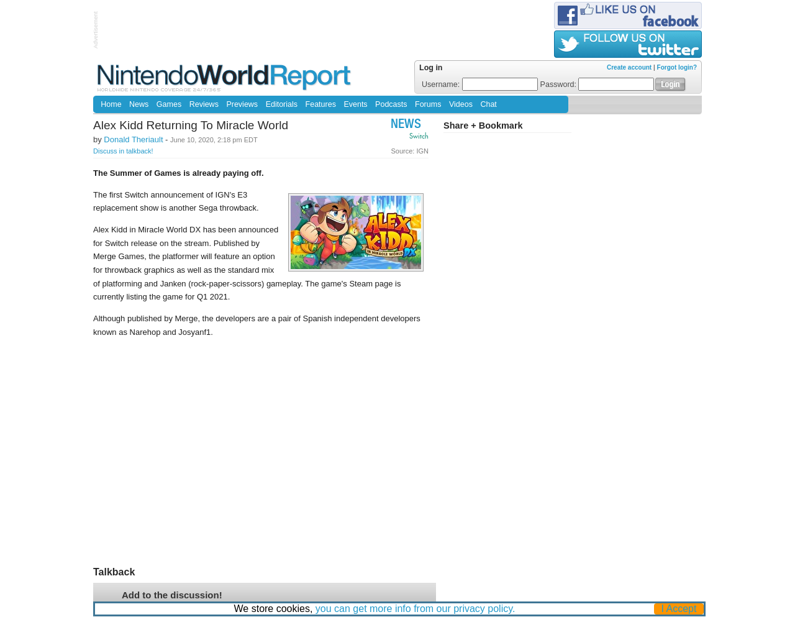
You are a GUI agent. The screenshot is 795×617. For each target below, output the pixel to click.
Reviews (204, 104)
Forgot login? (677, 67)
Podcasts (391, 104)
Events (355, 104)
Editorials (282, 104)
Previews (242, 104)
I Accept (679, 608)
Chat (488, 104)
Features (321, 104)
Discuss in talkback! (123, 151)
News (138, 104)
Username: (480, 84)
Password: (597, 84)
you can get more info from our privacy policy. (416, 608)
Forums (428, 104)
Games (169, 104)
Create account (629, 67)
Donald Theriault (133, 139)
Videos (461, 104)
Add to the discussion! (172, 595)
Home (111, 104)
